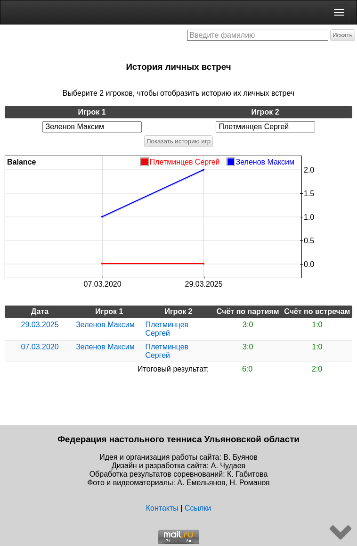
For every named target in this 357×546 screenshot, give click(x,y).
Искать (343, 35)
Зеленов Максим (105, 325)
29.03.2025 (40, 325)
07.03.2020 (40, 347)
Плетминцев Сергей (166, 329)
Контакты (162, 508)
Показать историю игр (178, 141)
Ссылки (198, 508)
